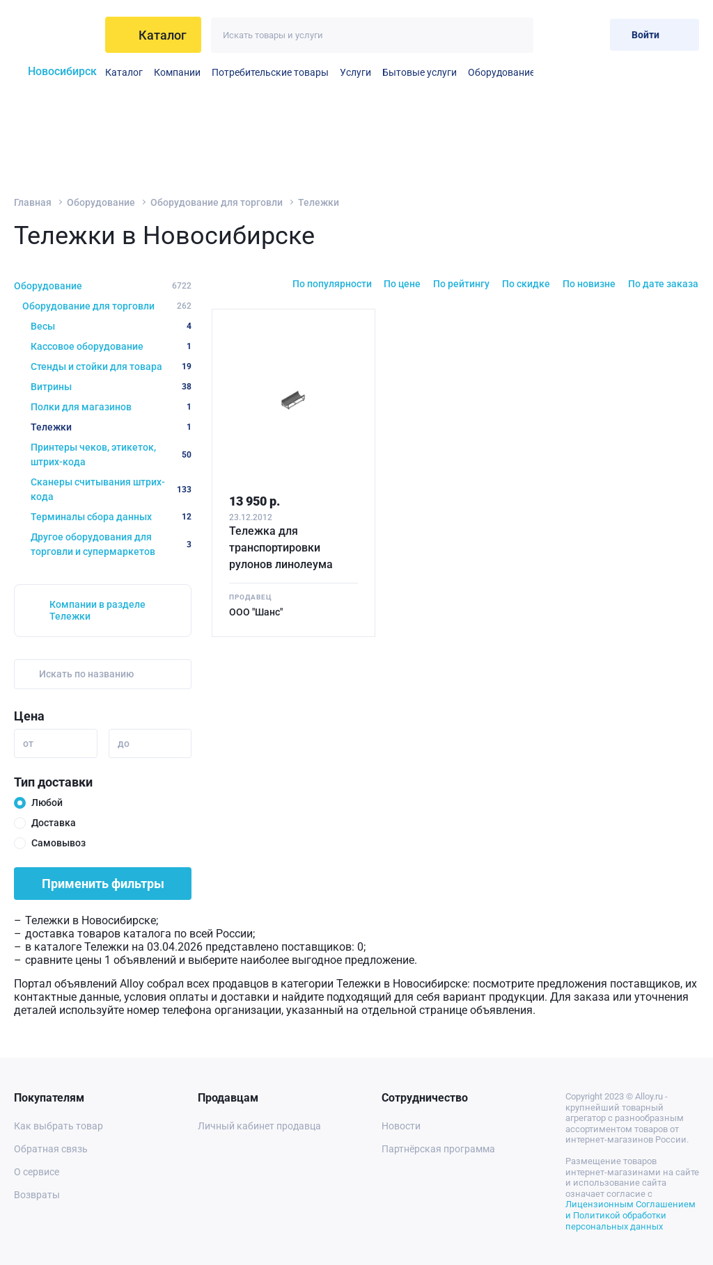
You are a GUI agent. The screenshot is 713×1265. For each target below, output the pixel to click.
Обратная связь (51, 1148)
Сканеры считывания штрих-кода (111, 489)
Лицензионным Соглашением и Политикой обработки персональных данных (630, 1215)
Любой (47, 802)
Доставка (53, 822)
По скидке (526, 283)
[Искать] (516, 35)
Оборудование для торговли (216, 202)
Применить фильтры (103, 883)
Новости (401, 1125)
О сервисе (36, 1171)
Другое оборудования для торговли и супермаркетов (111, 544)
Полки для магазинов (111, 407)
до (124, 743)
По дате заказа (663, 283)
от (28, 743)
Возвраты (37, 1194)
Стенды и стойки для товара (111, 366)
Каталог (124, 72)
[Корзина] (588, 34)
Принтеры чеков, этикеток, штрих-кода (111, 454)
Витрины (111, 386)
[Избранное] (554, 34)
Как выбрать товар (58, 1125)
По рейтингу (461, 283)
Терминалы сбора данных (111, 516)
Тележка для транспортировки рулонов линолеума (281, 547)
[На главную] (55, 34)
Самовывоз (58, 842)
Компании (177, 72)
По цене (402, 283)
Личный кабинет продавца (259, 1125)
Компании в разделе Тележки (97, 610)
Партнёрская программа (438, 1148)
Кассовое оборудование (111, 346)
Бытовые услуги (419, 72)
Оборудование (501, 72)
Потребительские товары (270, 72)
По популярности (332, 283)
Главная (33, 202)
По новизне (589, 283)
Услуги (355, 72)
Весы (111, 326)
